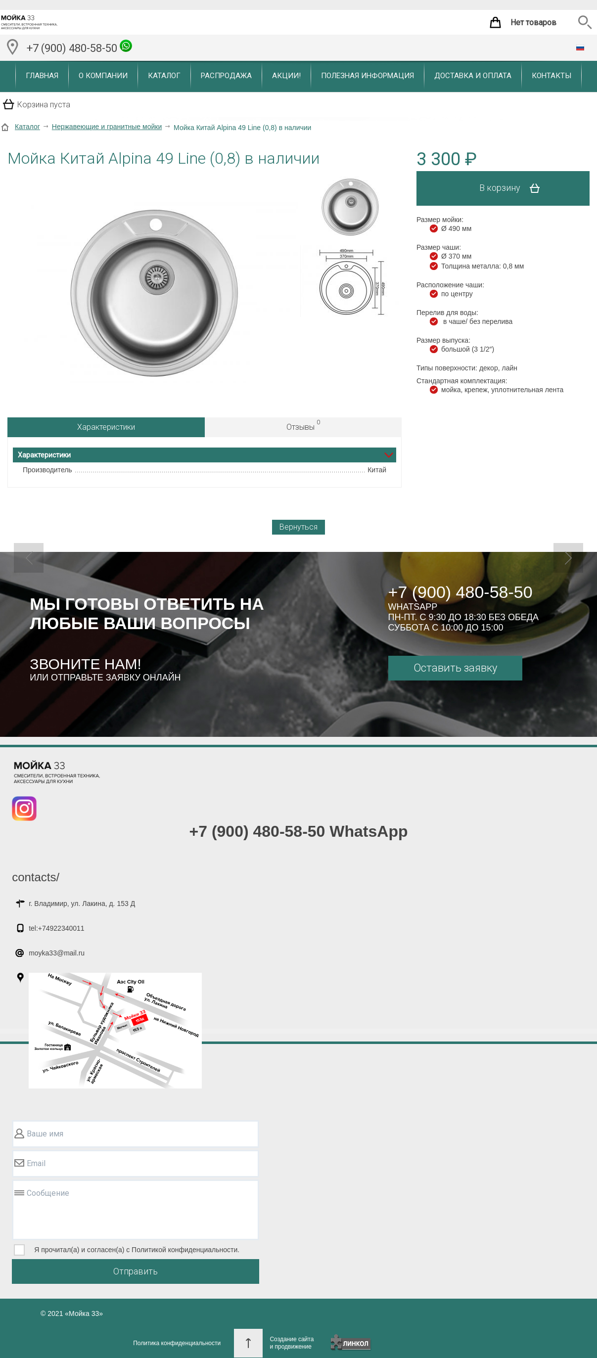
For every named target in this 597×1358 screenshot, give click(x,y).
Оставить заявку (455, 668)
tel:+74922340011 (57, 928)
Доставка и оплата (472, 75)
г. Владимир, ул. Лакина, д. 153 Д (82, 903)
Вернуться (298, 527)
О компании (103, 75)
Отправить (135, 1271)
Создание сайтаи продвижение (292, 1343)
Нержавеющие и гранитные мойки (107, 127)
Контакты (551, 75)
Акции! (286, 75)
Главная (42, 75)
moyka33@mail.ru (57, 953)
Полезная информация (367, 75)
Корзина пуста (43, 104)
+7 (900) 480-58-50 (79, 47)
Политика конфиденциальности (177, 1343)
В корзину (513, 188)
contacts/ (35, 877)
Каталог (164, 75)
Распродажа (226, 75)
